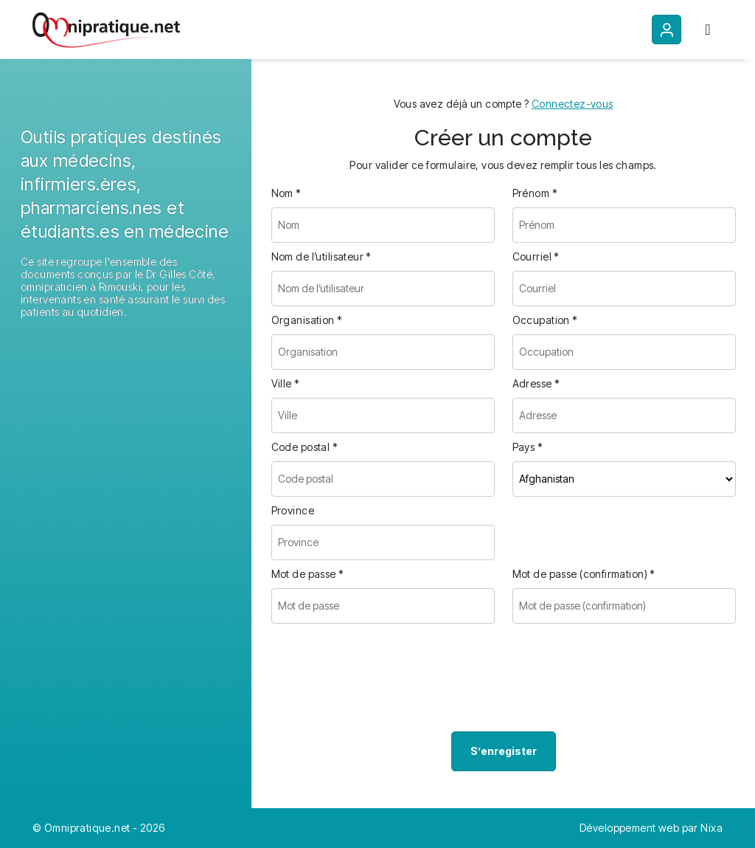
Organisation (307, 320)
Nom (286, 193)
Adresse (536, 383)
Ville (285, 383)
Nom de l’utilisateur (321, 256)
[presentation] (383, 680)
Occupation (545, 320)
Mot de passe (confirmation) (583, 574)
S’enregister (503, 751)
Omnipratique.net (88, 827)
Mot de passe (307, 574)
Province (292, 510)
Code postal (304, 447)
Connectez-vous (572, 103)
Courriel (536, 256)
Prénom (534, 193)
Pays (527, 447)
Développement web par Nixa (651, 827)
